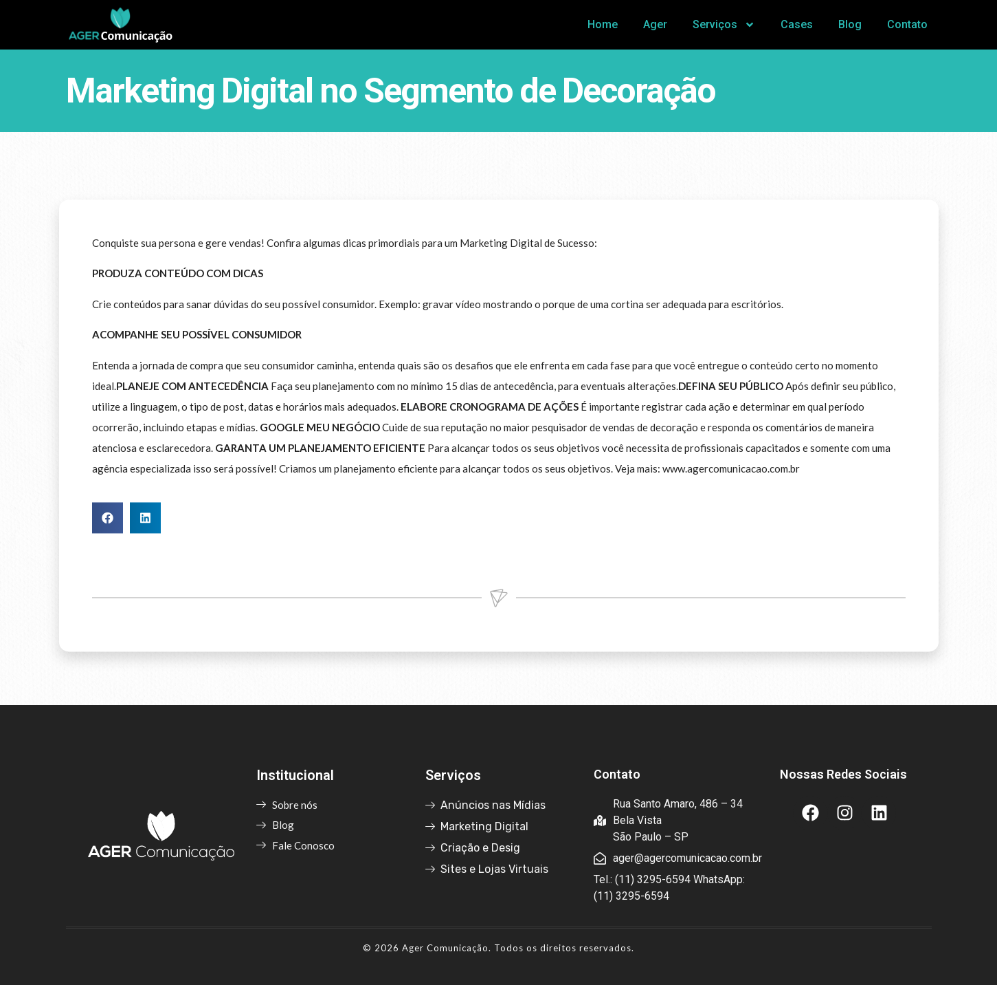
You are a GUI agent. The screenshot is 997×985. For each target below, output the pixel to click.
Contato (907, 24)
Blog (850, 24)
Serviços (724, 25)
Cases (797, 24)
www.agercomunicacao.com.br (731, 487)
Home (602, 24)
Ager (655, 24)
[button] (107, 536)
